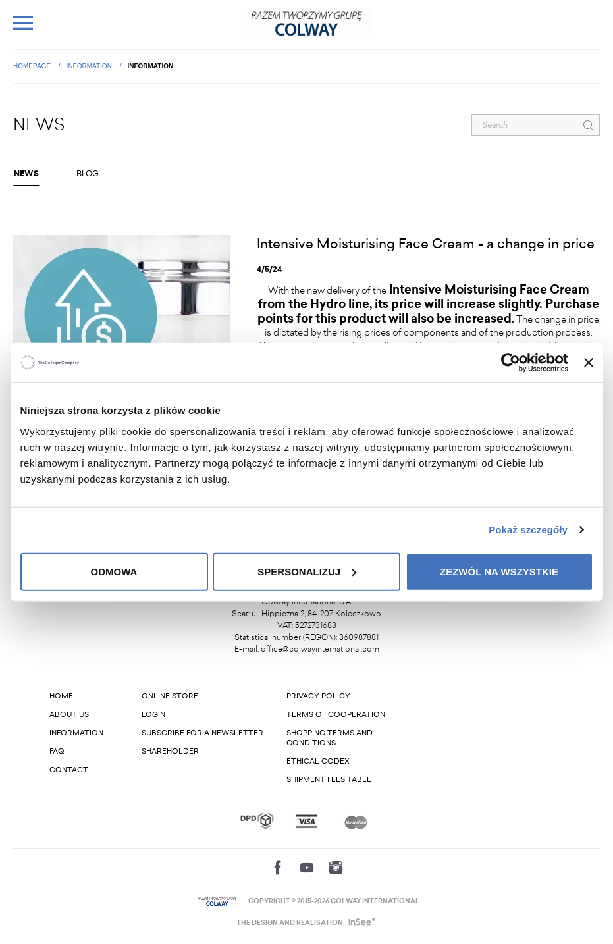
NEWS (26, 173)
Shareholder (170, 751)
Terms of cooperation (335, 714)
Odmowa (114, 571)
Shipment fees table (328, 779)
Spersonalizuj (306, 571)
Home (61, 696)
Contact (68, 770)
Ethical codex (318, 761)
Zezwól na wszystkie (499, 571)
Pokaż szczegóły (528, 529)
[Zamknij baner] (588, 362)
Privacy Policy (318, 696)
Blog (87, 173)
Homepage (33, 66)
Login (153, 714)
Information (90, 66)
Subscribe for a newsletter (202, 733)
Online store (170, 696)
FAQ (57, 751)
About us (69, 714)
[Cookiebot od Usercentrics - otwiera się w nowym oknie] (510, 363)
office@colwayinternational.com (320, 649)
